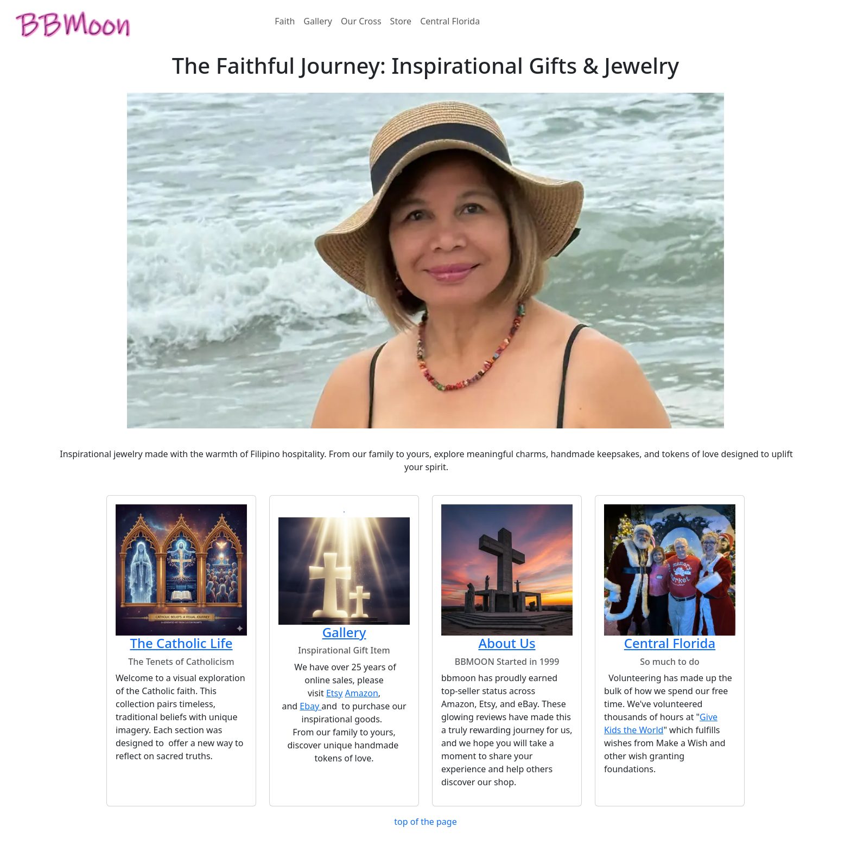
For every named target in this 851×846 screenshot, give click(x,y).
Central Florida (450, 21)
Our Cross (361, 21)
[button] (344, 511)
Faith (285, 21)
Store (401, 21)
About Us (506, 643)
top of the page (425, 822)
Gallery (317, 21)
